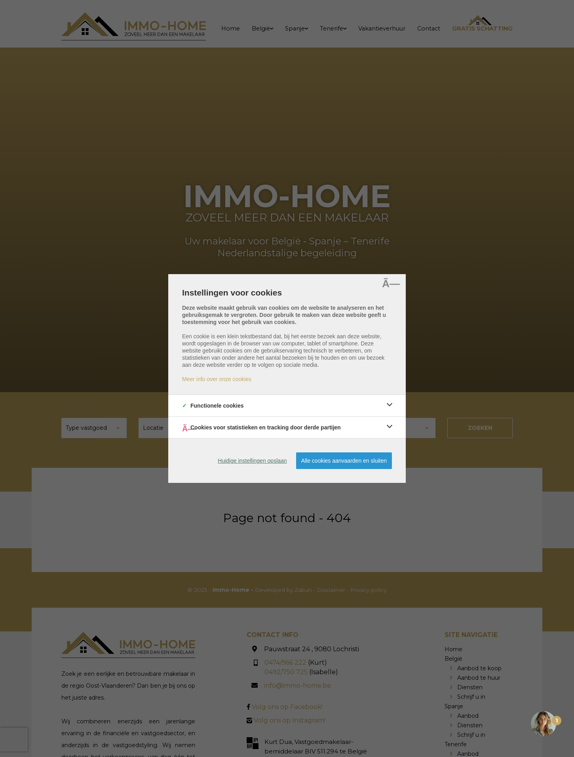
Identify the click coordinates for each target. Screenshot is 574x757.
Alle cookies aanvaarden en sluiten (344, 461)
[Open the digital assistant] (543, 723)
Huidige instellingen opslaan (252, 461)
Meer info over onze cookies (216, 379)
